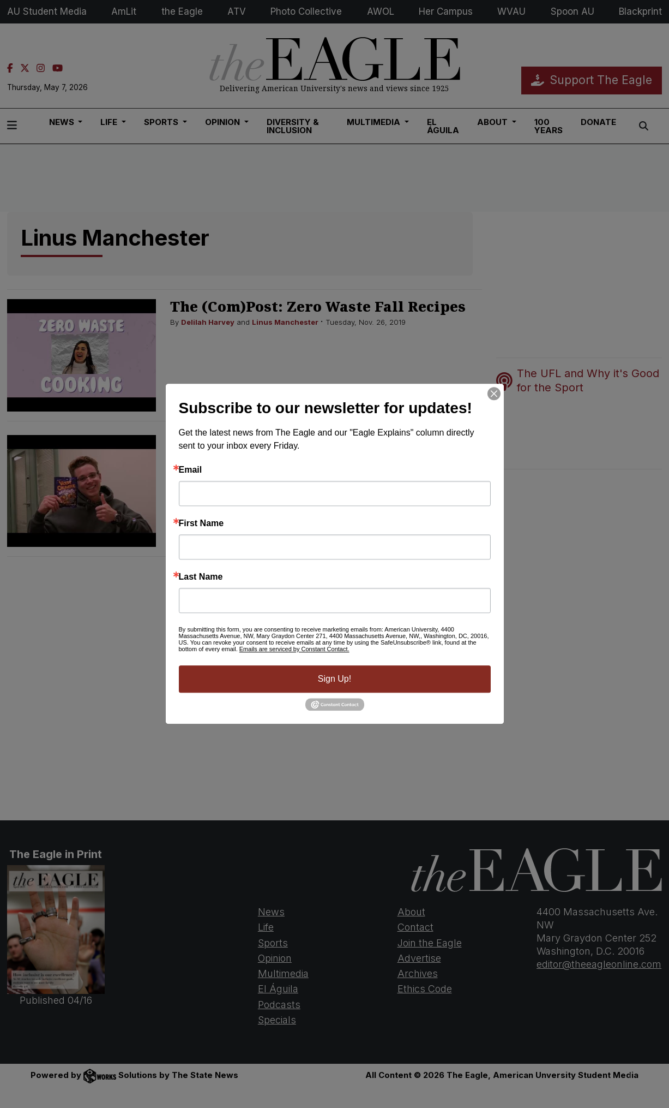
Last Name (201, 577)
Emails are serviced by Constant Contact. (294, 649)
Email (190, 470)
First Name (201, 523)
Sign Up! (334, 678)
